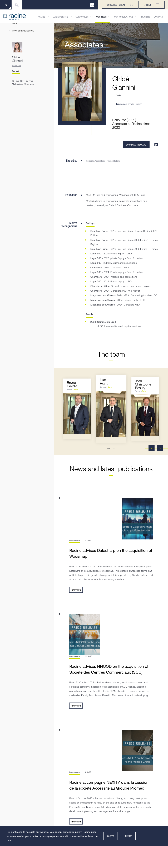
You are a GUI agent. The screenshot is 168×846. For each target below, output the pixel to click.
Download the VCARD (136, 144)
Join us (152, 5)
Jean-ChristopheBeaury (143, 384)
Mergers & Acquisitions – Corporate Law (103, 160)
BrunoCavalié (72, 384)
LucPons (104, 381)
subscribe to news (120, 5)
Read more (76, 589)
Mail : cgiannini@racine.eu (23, 84)
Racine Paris (16, 65)
